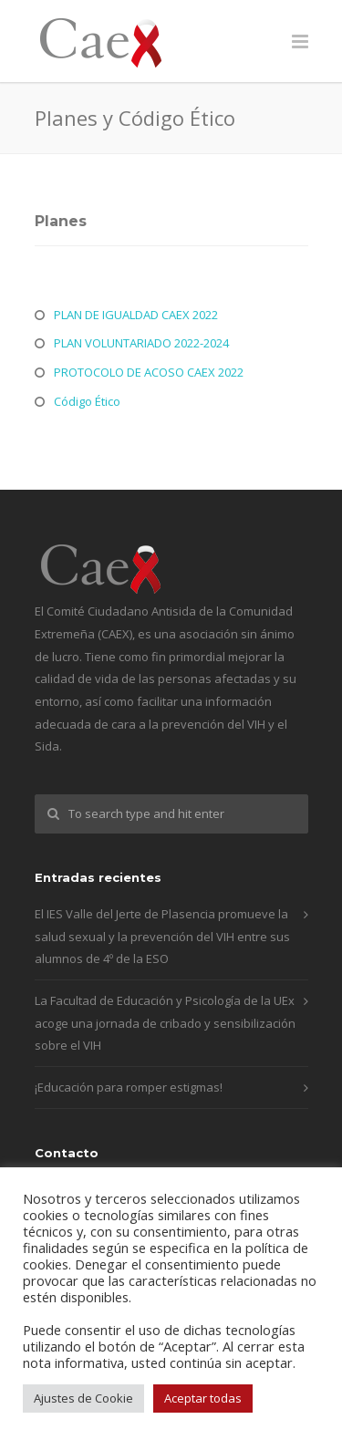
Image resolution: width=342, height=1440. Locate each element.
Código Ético (87, 401)
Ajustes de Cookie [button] (83, 1398)
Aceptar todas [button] (203, 1398)
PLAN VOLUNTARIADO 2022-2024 (141, 343)
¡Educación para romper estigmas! (129, 1087)
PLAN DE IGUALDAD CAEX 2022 (136, 314)
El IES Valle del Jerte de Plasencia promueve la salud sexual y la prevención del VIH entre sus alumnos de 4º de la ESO (162, 936)
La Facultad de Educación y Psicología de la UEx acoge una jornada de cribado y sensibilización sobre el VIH (165, 1022)
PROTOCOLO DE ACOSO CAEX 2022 (149, 372)
